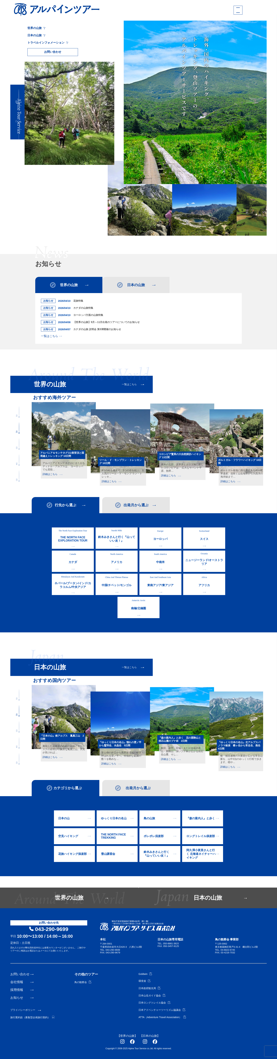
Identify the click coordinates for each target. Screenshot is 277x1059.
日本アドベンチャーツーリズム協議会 (161, 1009)
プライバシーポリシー (22, 1009)
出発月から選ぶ (136, 505)
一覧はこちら (51, 336)
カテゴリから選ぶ (67, 788)
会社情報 (16, 982)
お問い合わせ (52, 51)
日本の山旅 (36, 35)
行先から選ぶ (65, 505)
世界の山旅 (36, 28)
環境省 (144, 981)
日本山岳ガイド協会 (151, 995)
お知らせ (16, 997)
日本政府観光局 (149, 988)
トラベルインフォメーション (47, 42)
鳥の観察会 (82, 982)
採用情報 (16, 990)
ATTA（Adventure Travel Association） (162, 1017)
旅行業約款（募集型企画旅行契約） (32, 1017)
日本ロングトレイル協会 (154, 1002)
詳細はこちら (52, 474)
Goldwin (145, 974)
